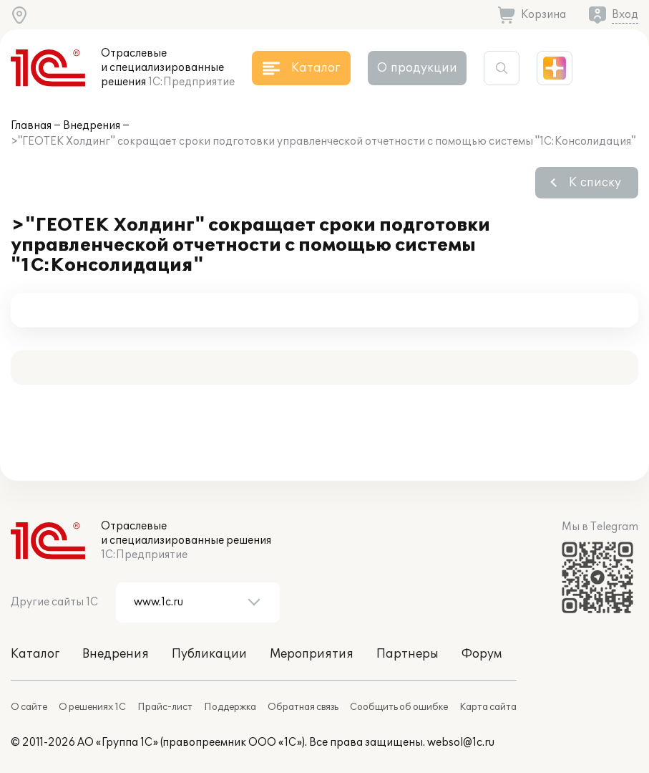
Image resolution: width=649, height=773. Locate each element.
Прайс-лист (164, 707)
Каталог (35, 654)
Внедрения (91, 126)
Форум (482, 654)
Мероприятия (311, 654)
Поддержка (230, 707)
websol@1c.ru (460, 742)
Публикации (209, 654)
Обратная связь (303, 707)
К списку (595, 183)
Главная (31, 126)
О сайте (29, 707)
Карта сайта (488, 707)
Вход (625, 15)
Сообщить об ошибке (399, 707)
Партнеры (407, 654)
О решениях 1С (92, 707)
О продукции (417, 68)
